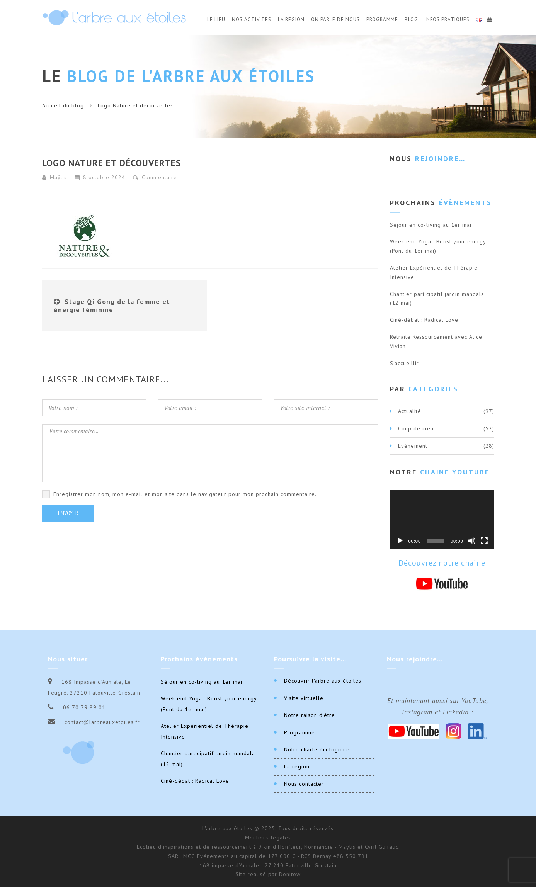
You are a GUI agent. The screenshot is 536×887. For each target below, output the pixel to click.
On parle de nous (335, 19)
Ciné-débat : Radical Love (424, 319)
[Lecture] (400, 541)
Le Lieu (216, 19)
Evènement (412, 445)
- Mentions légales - (268, 837)
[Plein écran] (484, 541)
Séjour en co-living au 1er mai (430, 224)
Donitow (290, 874)
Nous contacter (304, 783)
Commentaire (155, 177)
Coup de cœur (417, 428)
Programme (382, 19)
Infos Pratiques (447, 19)
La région (297, 766)
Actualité (409, 411)
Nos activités (251, 19)
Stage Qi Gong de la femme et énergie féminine (112, 305)
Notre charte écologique (317, 749)
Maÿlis (58, 177)
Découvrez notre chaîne (441, 563)
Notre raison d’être (309, 715)
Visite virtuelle (303, 698)
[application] (442, 519)
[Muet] (472, 541)
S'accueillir (404, 363)
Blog (411, 19)
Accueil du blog (63, 105)
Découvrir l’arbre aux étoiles (322, 680)
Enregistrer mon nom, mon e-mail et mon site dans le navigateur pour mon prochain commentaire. (184, 494)
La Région (291, 19)
